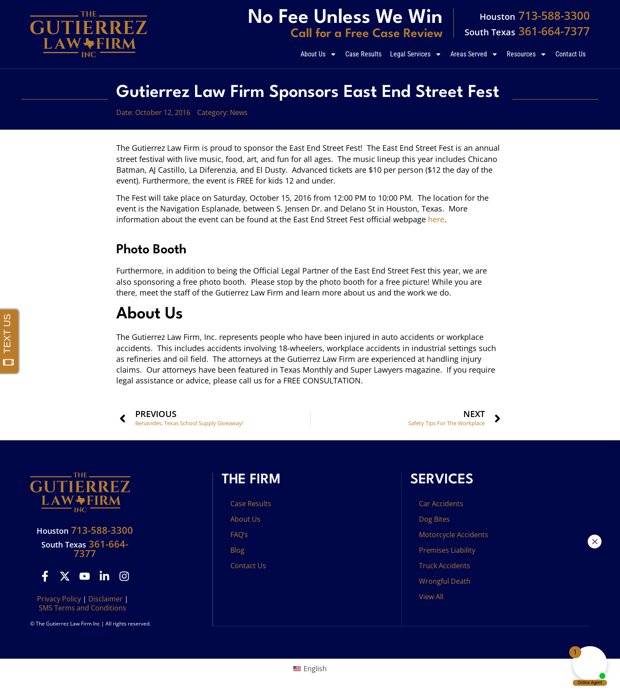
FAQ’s (239, 534)
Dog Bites (434, 519)
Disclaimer (105, 599)
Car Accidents (441, 503)
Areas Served (474, 54)
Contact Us (570, 54)
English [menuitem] (315, 668)
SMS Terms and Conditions (82, 608)
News (239, 112)
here (436, 219)
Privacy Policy (59, 599)
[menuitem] (310, 668)
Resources (527, 54)
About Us (319, 54)
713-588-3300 (535, 15)
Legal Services (416, 54)
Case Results (363, 54)
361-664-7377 (527, 31)
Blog (237, 550)
